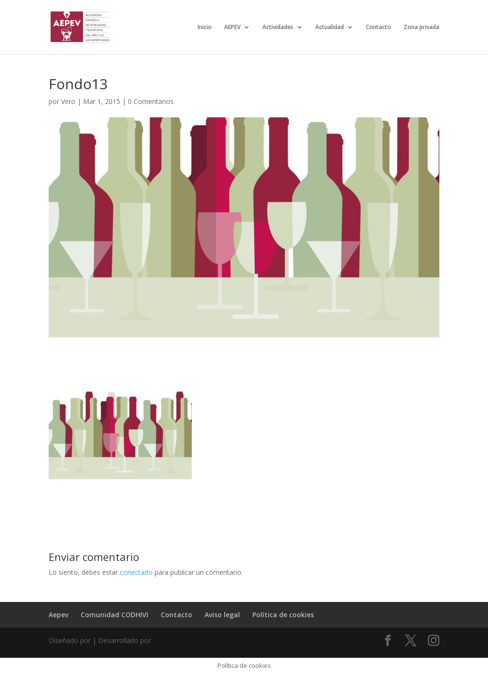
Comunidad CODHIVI (114, 614)
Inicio (204, 27)
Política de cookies (283, 614)
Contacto (378, 27)
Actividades (277, 27)
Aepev (58, 614)
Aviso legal (222, 614)
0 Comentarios (151, 101)
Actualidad (329, 27)
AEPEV (232, 27)
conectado (136, 572)
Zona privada (421, 27)
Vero (68, 101)
